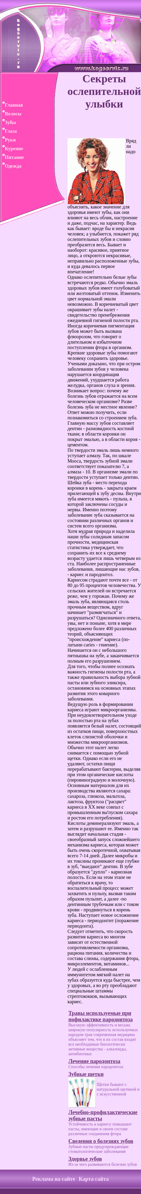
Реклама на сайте (53, 1179)
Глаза (8, 131)
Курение (11, 148)
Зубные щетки (86, 1074)
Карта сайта (94, 1179)
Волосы (10, 113)
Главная (11, 105)
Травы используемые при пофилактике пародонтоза (100, 1016)
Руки (8, 139)
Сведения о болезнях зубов (100, 1141)
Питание (12, 157)
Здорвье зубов (85, 1159)
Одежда (10, 166)
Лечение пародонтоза (94, 1061)
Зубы (8, 122)
